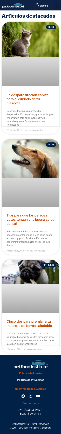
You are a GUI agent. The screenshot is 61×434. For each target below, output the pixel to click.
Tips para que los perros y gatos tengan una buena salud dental (30, 219)
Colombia (43, 5)
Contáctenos (30, 403)
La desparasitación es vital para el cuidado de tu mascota (28, 99)
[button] (56, 5)
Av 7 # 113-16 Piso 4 (31, 409)
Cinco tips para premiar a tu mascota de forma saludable (29, 323)
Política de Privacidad (30, 380)
